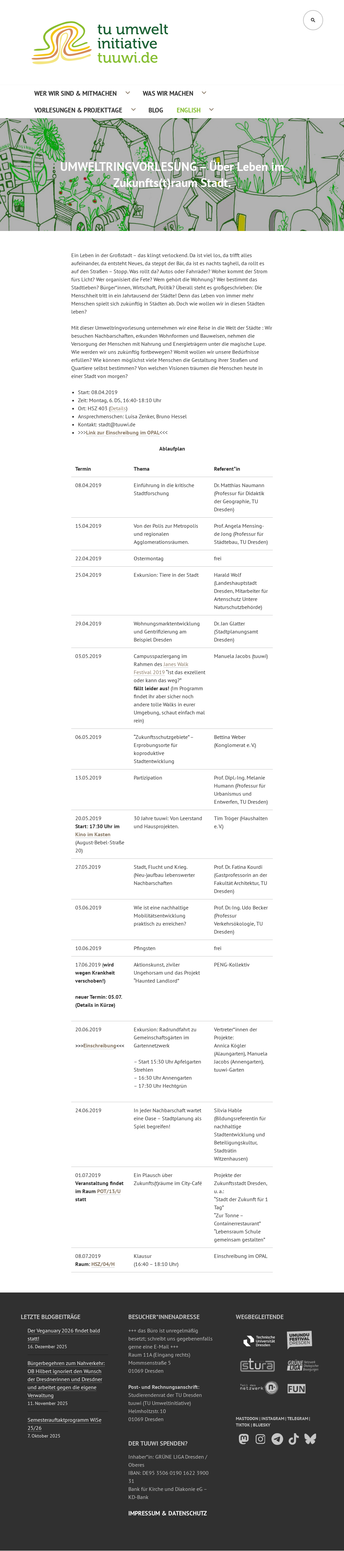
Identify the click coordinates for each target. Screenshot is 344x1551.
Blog (155, 110)
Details (118, 408)
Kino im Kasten (93, 834)
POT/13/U (109, 1191)
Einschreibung (99, 1045)
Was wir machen (168, 93)
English (189, 110)
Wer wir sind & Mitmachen (75, 93)
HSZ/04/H (103, 1264)
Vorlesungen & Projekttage (78, 110)
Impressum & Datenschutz (167, 1513)
